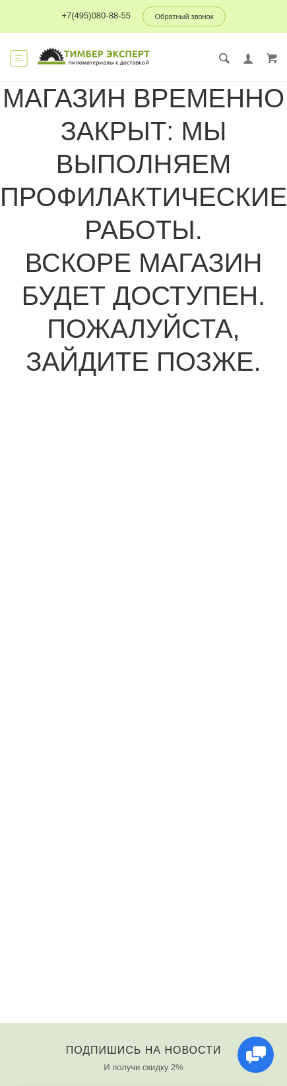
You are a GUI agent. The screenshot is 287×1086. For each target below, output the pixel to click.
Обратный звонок (184, 16)
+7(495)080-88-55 (95, 15)
